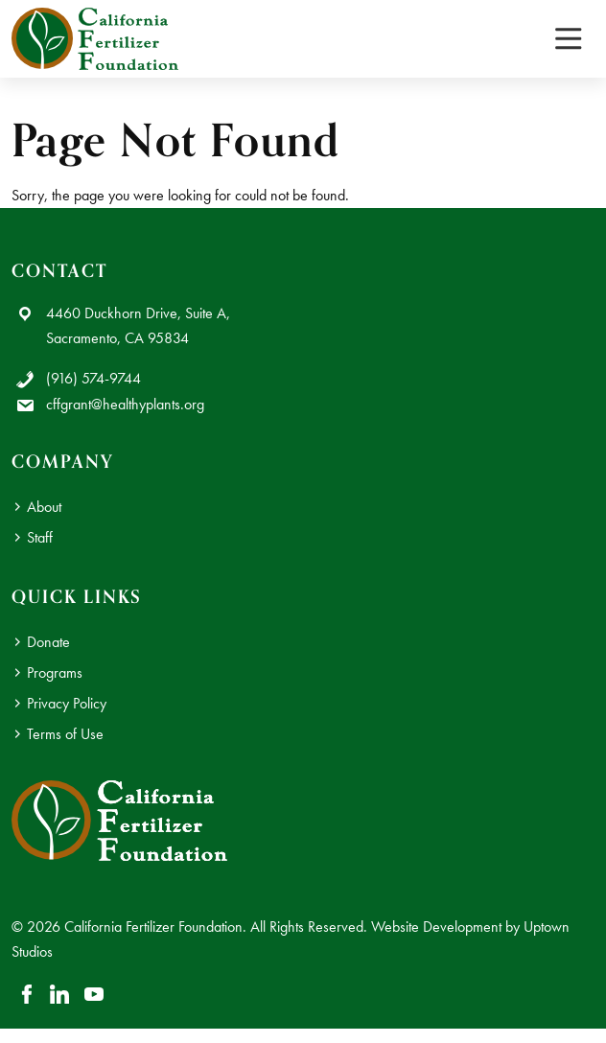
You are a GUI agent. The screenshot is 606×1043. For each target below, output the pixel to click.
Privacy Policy (66, 703)
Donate (48, 642)
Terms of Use (65, 734)
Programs (54, 672)
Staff (40, 537)
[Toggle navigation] (568, 38)
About (44, 507)
